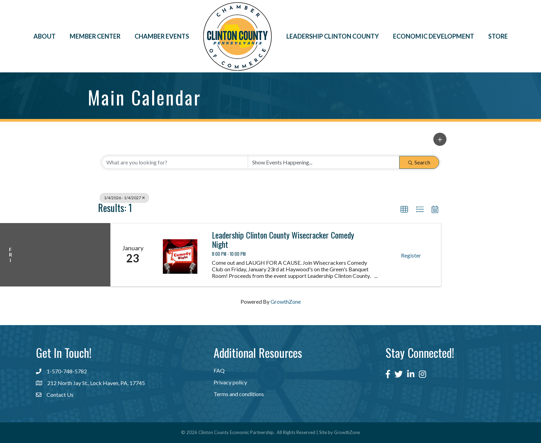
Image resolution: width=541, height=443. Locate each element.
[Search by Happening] (324, 162)
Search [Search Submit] (419, 162)
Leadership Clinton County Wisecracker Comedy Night (283, 239)
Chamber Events (162, 36)
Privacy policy (230, 382)
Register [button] (411, 255)
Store (498, 36)
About (44, 36)
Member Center (95, 36)
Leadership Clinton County (332, 36)
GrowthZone (285, 301)
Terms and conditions (239, 394)
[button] (439, 139)
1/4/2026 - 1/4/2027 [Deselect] (124, 197)
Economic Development (433, 36)
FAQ (219, 370)
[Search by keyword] (175, 162)
